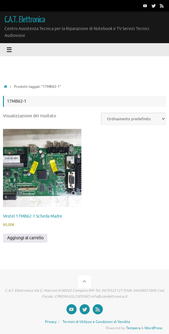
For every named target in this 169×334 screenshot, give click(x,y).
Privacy (51, 321)
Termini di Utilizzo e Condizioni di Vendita (96, 321)
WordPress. (154, 328)
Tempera (133, 328)
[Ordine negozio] (133, 119)
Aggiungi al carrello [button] (25, 238)
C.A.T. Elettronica (24, 19)
